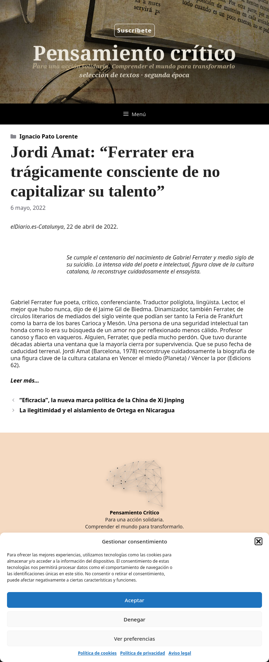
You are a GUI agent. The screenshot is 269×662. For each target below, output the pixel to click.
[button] (258, 541)
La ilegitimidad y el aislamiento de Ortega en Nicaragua (97, 410)
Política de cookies (97, 653)
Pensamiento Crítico (134, 512)
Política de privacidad (142, 653)
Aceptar (134, 600)
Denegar (134, 619)
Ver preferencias (134, 638)
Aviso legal (179, 653)
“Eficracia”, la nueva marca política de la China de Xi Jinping (102, 400)
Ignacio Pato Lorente (49, 136)
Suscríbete (134, 30)
